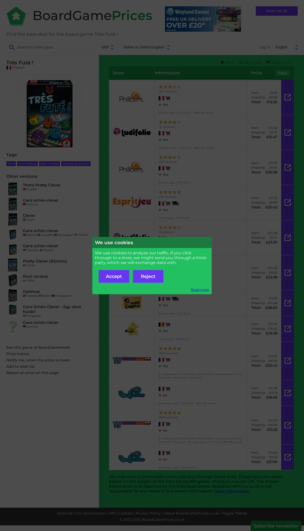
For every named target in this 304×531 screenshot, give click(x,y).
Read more (200, 290)
